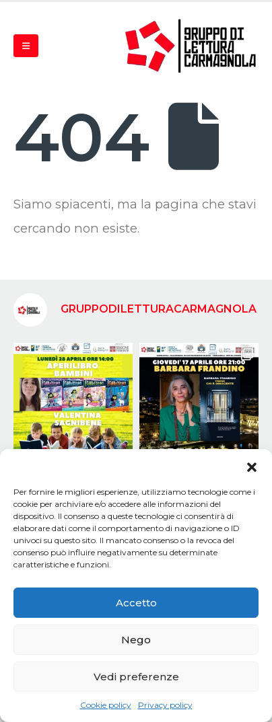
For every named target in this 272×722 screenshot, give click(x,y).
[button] (252, 466)
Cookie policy (105, 705)
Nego (136, 639)
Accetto (136, 602)
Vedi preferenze (136, 676)
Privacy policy (165, 705)
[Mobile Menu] (25, 45)
